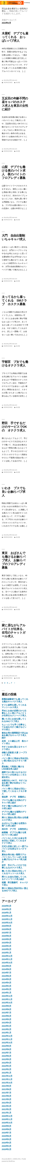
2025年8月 (6, 929)
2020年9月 (6, 1126)
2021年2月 (6, 1109)
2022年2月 (6, 1069)
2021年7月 (6, 1093)
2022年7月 (6, 1053)
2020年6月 (6, 1136)
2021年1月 (6, 1113)
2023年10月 (7, 1003)
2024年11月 (7, 959)
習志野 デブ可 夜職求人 (14, 797)
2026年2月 (6, 909)
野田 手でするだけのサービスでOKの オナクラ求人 (14, 426)
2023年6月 (6, 1016)
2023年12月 (7, 996)
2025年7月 (6, 933)
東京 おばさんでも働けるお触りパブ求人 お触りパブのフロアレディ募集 (14, 560)
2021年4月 (6, 1103)
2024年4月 (6, 983)
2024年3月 (6, 986)
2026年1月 (6, 913)
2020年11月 (7, 1119)
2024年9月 (6, 966)
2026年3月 (6, 906)
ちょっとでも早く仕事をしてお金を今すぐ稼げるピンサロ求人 (14, 727)
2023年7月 (6, 1013)
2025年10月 (7, 923)
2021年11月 (7, 1079)
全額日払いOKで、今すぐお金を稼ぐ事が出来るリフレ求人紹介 (14, 782)
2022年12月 (7, 1036)
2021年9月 (6, 1086)
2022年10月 (7, 1043)
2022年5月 (6, 1059)
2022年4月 (6, 1063)
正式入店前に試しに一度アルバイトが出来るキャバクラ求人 (15, 848)
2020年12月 (7, 1116)
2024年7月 (6, 973)
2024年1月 (6, 993)
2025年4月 (6, 943)
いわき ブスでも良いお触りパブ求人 (14, 491)
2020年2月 (6, 1149)
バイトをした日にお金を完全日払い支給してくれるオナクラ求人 (14, 840)
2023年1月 (6, 1033)
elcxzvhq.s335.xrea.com (10, 80)
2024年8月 (6, 969)
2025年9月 (6, 926)
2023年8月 (6, 1009)
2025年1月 (6, 953)
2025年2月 (6, 949)
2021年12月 (7, 1076)
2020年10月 (7, 1123)
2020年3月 (6, 1146)
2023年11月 (7, 999)
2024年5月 (6, 979)
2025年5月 (6, 939)
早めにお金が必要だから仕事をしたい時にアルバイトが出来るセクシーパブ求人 (14, 713)
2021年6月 (6, 1096)
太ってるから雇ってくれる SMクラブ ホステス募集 (14, 300)
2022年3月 (6, 1066)
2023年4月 (6, 1023)
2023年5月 (6, 1019)
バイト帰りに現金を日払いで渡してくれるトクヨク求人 (14, 791)
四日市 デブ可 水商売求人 (15, 829)
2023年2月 (6, 1029)
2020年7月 (6, 1133)
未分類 (18, 82)
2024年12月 (7, 956)
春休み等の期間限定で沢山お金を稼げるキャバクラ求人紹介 (15, 735)
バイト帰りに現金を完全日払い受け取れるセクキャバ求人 (15, 760)
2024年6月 (6, 976)
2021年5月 (6, 1099)
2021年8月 (6, 1089)
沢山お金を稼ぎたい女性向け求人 (11, 1159)
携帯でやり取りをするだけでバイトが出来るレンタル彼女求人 (14, 774)
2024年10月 (7, 963)
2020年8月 (6, 1129)
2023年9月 (6, 1006)
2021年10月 (7, 1083)
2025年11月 (7, 919)
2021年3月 (6, 1106)
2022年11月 (7, 1039)
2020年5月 (6, 1139)
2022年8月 (6, 1049)
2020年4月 (6, 1143)
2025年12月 (7, 916)
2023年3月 (6, 1026)
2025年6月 (6, 936)
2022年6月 (6, 1056)
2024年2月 (6, 989)
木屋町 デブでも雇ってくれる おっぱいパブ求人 (15, 37)
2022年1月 (6, 1073)
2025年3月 (6, 946)
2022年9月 (6, 1046)
